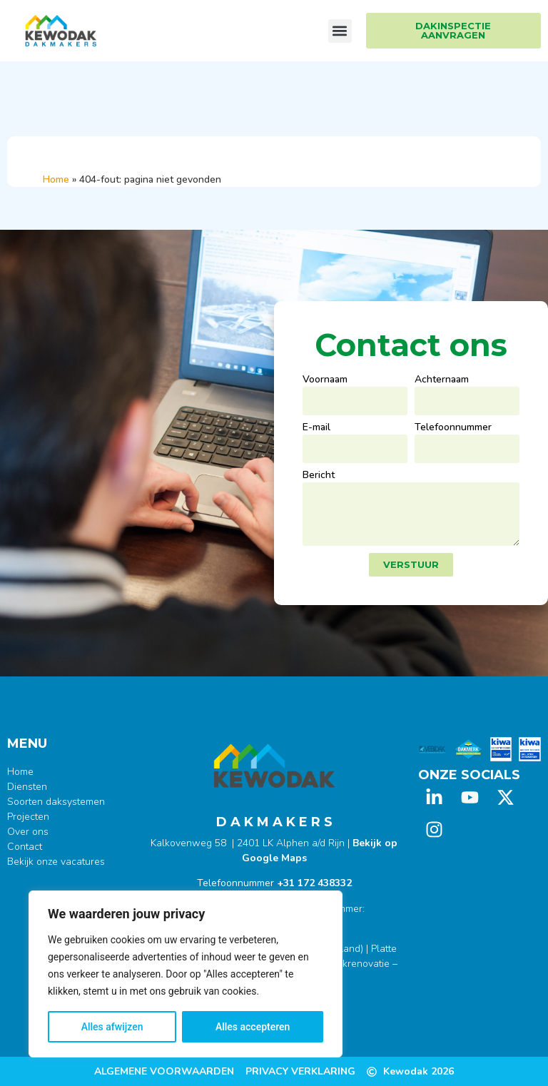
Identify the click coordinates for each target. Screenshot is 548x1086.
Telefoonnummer (453, 428)
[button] (340, 31)
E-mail (316, 428)
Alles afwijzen (112, 1026)
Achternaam (442, 380)
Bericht (319, 476)
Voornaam (325, 380)
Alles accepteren (252, 1026)
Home (56, 179)
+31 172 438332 (314, 883)
